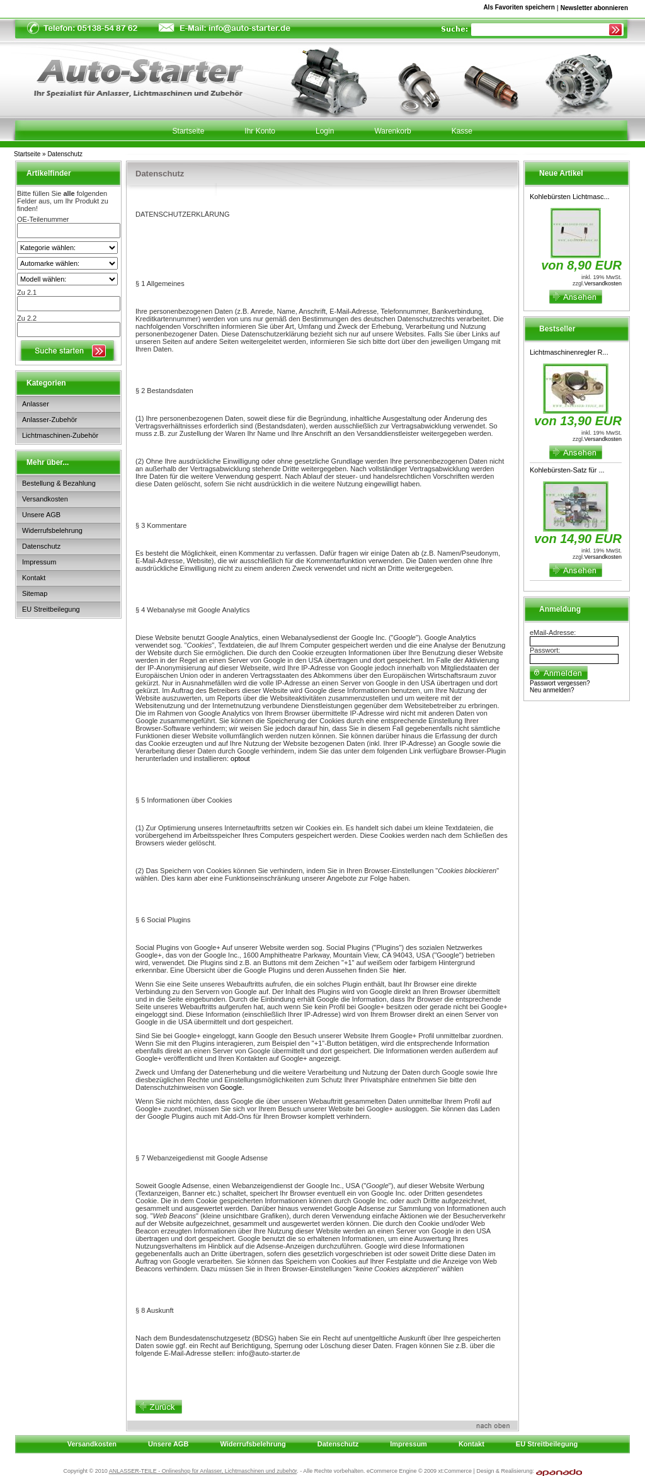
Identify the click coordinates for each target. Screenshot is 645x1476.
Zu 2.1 (27, 292)
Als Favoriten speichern (518, 9)
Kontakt (33, 577)
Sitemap (34, 593)
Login (325, 131)
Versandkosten (45, 499)
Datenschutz (65, 154)
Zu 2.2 (27, 318)
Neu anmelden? (552, 690)
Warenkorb (392, 131)
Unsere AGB (41, 514)
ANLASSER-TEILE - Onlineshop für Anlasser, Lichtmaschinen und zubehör (203, 1471)
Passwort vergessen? (560, 683)
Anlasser (35, 404)
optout (240, 758)
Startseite (27, 154)
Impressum (39, 562)
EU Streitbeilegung (51, 609)
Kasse (462, 131)
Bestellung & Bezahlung (59, 483)
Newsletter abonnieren (594, 7)
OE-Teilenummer (43, 219)
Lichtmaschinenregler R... (569, 352)
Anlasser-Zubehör (49, 419)
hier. (399, 970)
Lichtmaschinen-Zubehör (60, 435)
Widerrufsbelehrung (52, 530)
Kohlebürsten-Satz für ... (567, 470)
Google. (232, 1087)
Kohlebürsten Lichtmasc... (570, 196)
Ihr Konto (259, 131)
